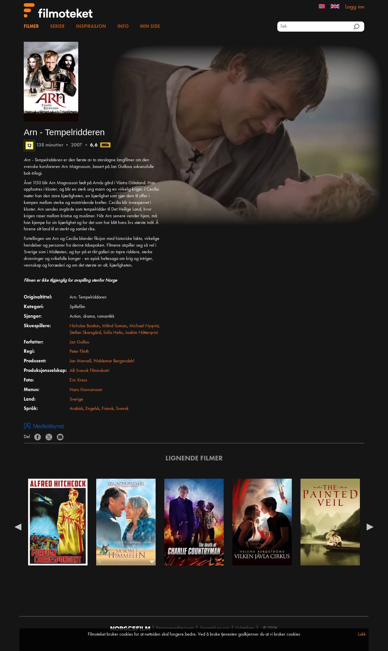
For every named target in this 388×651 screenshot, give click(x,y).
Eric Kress (78, 380)
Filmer (31, 26)
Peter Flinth (79, 351)
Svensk (122, 408)
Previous (18, 526)
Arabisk (76, 408)
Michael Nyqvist (144, 326)
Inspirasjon (91, 26)
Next (370, 526)
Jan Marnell (80, 361)
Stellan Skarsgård (85, 332)
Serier (57, 26)
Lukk (362, 634)
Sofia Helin (113, 332)
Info (123, 26)
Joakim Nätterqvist (141, 332)
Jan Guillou (79, 342)
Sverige (76, 399)
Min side (150, 26)
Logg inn (354, 7)
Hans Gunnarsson (86, 390)
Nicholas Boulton (85, 326)
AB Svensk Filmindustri (89, 370)
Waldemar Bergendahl (113, 361)
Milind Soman (114, 326)
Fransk (108, 408)
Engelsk (92, 408)
